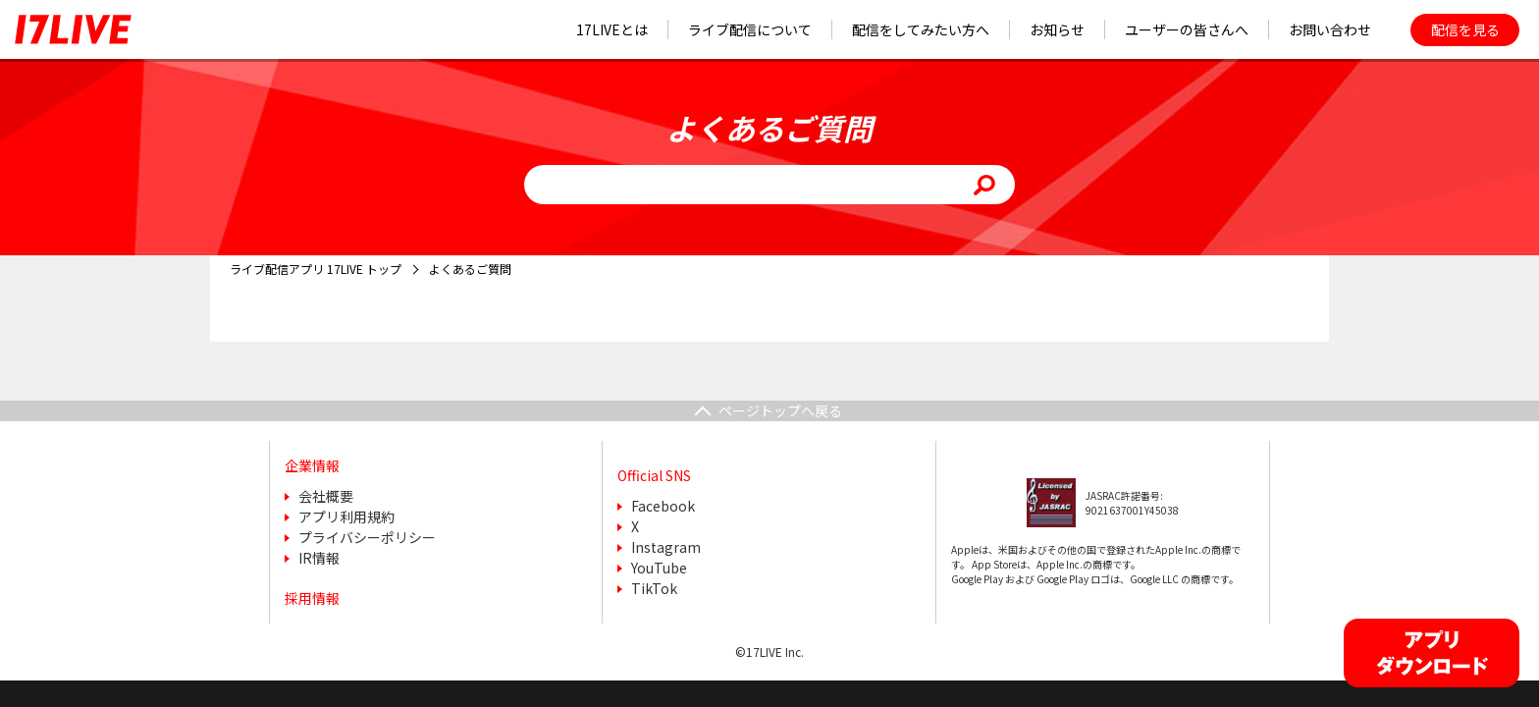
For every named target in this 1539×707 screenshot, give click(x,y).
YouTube (659, 567)
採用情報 (312, 598)
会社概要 (325, 496)
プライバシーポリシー (367, 537)
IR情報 (319, 558)
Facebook (663, 506)
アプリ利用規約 (346, 516)
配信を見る (1465, 29)
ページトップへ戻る (780, 410)
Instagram (666, 547)
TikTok (654, 588)
